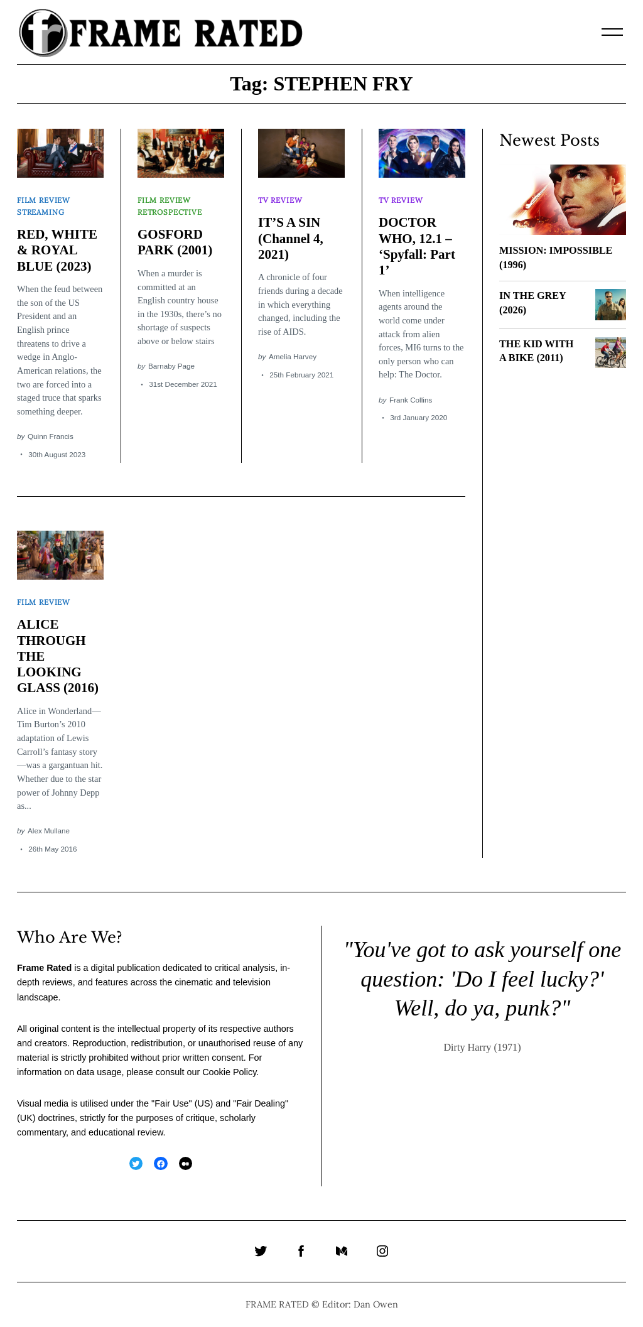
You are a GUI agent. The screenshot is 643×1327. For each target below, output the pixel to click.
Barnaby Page (171, 366)
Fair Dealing (260, 1103)
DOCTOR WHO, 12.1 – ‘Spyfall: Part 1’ (417, 246)
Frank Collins (410, 400)
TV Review (280, 200)
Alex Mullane (49, 830)
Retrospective (170, 212)
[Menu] (612, 32)
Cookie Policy (229, 1072)
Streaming (40, 212)
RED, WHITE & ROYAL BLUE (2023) (57, 250)
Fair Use (171, 1103)
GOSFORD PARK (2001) (175, 242)
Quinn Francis (50, 436)
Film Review (43, 200)
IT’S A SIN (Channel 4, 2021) (290, 238)
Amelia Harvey (292, 356)
